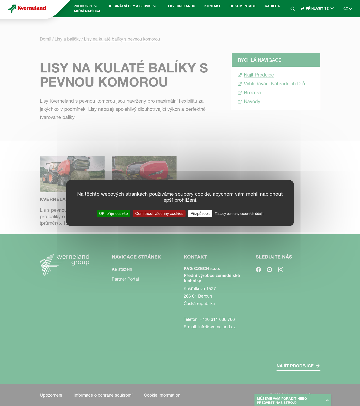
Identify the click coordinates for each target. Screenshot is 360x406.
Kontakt (212, 6)
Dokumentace (243, 6)
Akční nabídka (87, 11)
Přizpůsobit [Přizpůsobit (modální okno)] (200, 213)
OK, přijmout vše (113, 213)
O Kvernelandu (180, 6)
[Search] (292, 8)
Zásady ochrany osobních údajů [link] (239, 213)
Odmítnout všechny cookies (159, 213)
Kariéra (272, 6)
